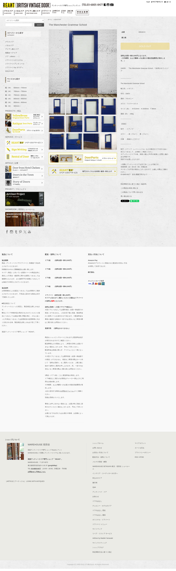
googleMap (52, 465)
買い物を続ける (126, 196)
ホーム (50, 19)
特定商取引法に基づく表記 (101, 552)
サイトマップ (97, 529)
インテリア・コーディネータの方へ (105, 473)
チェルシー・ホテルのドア (101, 506)
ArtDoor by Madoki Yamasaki (102, 538)
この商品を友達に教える (129, 188)
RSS (136, 457)
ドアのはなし (97, 501)
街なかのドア (97, 478)
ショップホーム (98, 443)
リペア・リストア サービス (102, 533)
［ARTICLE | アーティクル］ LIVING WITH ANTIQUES (24, 481)
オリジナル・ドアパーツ (101, 520)
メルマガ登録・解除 (99, 462)
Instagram (12, 232)
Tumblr (16, 232)
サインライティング (99, 543)
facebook (7, 232)
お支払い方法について (100, 452)
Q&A (94, 487)
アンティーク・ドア (99, 492)
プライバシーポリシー (143, 452)
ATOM (141, 457)
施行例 (94, 483)
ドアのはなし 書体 (99, 515)
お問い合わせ (97, 448)
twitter (25, 232)
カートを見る (139, 448)
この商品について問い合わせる (132, 192)
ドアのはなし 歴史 (99, 510)
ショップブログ (98, 547)
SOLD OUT (57, 19)
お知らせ (95, 496)
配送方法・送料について (101, 457)
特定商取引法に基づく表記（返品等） (134, 184)
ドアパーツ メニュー (99, 524)
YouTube (29, 232)
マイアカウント (140, 443)
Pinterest (20, 232)
